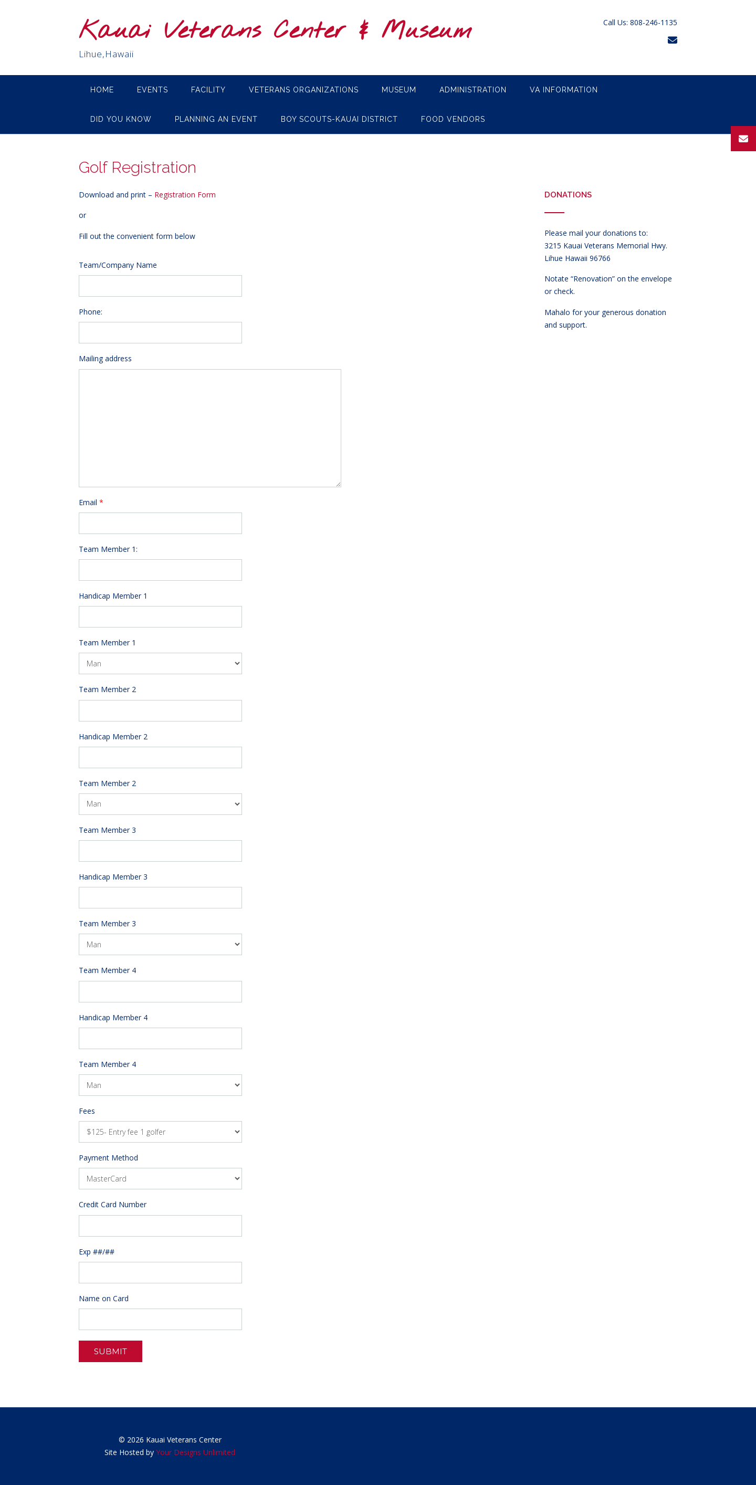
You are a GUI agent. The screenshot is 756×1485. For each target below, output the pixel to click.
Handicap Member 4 (113, 1017)
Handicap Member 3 (113, 877)
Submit (110, 1351)
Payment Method (108, 1158)
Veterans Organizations (304, 90)
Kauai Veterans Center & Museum (275, 31)
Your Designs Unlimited (195, 1452)
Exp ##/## (96, 1252)
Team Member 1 (107, 642)
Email (91, 502)
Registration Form (185, 195)
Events (152, 90)
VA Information (564, 90)
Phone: (90, 312)
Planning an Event (216, 119)
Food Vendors (453, 119)
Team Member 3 (107, 830)
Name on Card (104, 1298)
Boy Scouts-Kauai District (339, 119)
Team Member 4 (107, 970)
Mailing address (105, 358)
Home (102, 90)
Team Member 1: (108, 549)
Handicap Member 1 (113, 596)
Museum (399, 90)
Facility (208, 90)
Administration (473, 90)
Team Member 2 (107, 689)
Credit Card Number (112, 1204)
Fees (87, 1111)
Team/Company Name (118, 265)
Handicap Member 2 (113, 736)
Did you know (121, 119)
